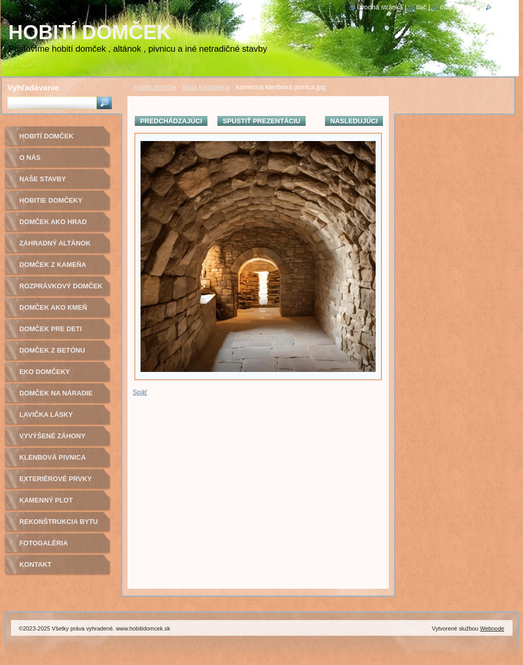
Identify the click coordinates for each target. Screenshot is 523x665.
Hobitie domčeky (51, 200)
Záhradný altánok (55, 243)
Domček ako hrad (53, 222)
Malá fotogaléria (206, 87)
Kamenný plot (46, 500)
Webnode (492, 628)
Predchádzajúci (171, 121)
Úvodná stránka (380, 7)
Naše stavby (42, 179)
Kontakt (35, 564)
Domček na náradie (55, 393)
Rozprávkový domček (60, 286)
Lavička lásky (46, 414)
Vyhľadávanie (33, 87)
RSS (498, 7)
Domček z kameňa (52, 265)
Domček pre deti (50, 329)
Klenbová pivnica (52, 457)
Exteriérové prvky (55, 479)
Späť (140, 392)
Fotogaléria (43, 543)
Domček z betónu (52, 350)
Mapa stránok (460, 7)
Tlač (421, 7)
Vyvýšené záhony (52, 436)
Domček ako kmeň (53, 307)
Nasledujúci (354, 121)
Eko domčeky (44, 372)
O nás (30, 157)
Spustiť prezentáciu (261, 121)
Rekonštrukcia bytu (58, 522)
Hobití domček (155, 87)
